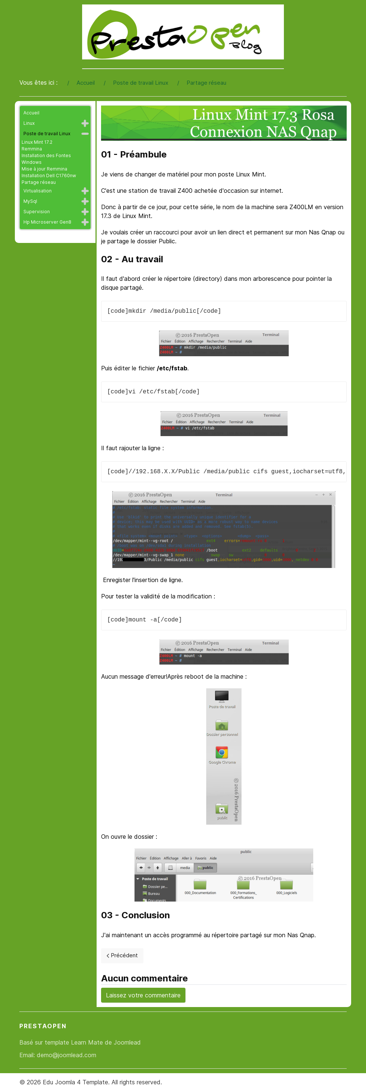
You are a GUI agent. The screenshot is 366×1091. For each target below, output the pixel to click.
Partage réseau (39, 182)
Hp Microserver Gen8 (47, 222)
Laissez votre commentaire (143, 995)
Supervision (36, 211)
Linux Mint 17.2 (37, 142)
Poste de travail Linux (46, 133)
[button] (85, 123)
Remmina (32, 149)
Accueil (31, 113)
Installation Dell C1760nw (49, 175)
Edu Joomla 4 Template (75, 1082)
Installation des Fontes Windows (46, 159)
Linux (29, 123)
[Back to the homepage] (183, 31)
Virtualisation (37, 191)
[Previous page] (122, 955)
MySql (30, 201)
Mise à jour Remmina (44, 169)
